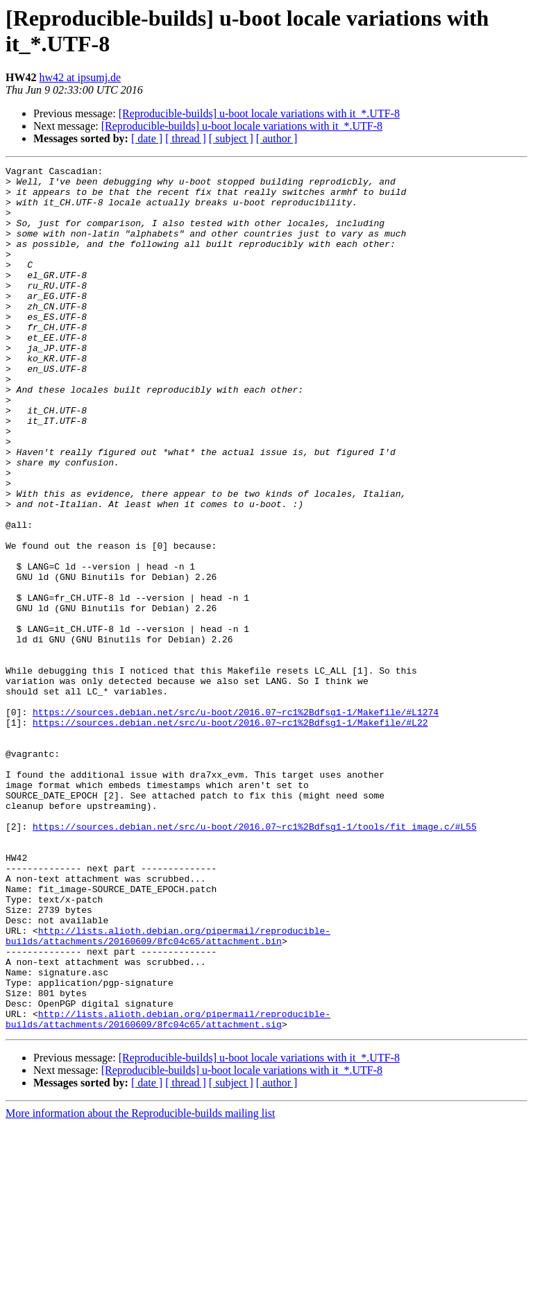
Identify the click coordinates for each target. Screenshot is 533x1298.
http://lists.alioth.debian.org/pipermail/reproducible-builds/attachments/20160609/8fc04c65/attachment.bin (168, 1090)
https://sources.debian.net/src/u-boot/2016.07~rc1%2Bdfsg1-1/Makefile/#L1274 (236, 822)
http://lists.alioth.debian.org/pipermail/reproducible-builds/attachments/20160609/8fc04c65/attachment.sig (168, 1190)
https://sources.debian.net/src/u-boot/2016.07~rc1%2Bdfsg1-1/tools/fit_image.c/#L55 (255, 959)
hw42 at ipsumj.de (80, 77)
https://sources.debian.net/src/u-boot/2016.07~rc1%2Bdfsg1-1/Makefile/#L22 (230, 834)
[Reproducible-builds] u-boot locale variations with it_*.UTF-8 (259, 113)
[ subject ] (231, 138)
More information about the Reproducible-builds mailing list (140, 1286)
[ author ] (277, 138)
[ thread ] (185, 138)
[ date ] (146, 138)
